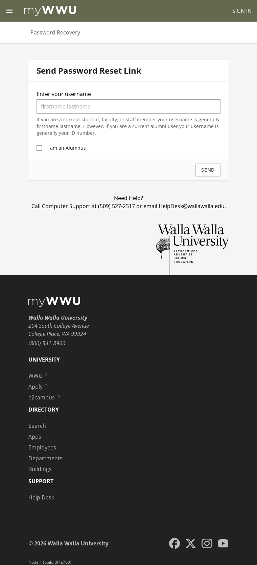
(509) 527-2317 (116, 206)
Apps (34, 436)
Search (37, 425)
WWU (38, 375)
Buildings (40, 469)
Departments (45, 458)
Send (208, 170)
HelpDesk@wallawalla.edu (192, 206)
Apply (38, 386)
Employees (42, 447)
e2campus (44, 397)
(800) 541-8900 (46, 343)
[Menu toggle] (9, 11)
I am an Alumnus (66, 148)
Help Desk (41, 497)
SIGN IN (242, 11)
